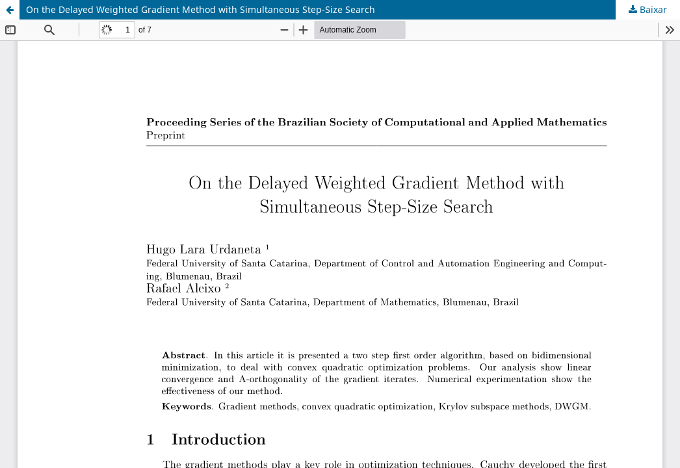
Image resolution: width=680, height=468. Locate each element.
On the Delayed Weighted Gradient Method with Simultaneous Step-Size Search (200, 9)
